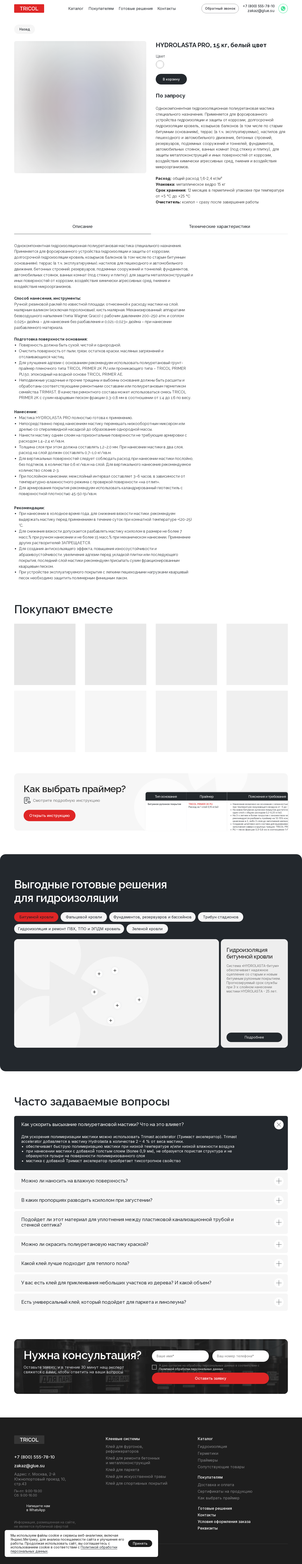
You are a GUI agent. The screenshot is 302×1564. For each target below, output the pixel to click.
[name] (180, 1356)
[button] (220, 8)
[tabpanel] (151, 422)
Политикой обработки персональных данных (191, 1369)
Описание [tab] (82, 226)
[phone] (240, 1356)
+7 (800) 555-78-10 (259, 6)
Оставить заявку (210, 1378)
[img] (29, 8)
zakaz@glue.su (260, 10)
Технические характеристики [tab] (219, 226)
